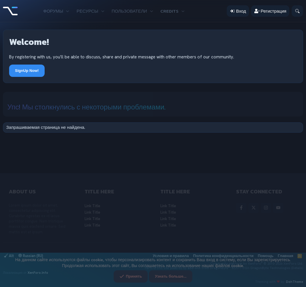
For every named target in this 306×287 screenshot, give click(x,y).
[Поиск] (297, 11)
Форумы (53, 11)
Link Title (92, 205)
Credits (169, 11)
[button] (67, 11)
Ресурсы (87, 11)
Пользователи (129, 11)
